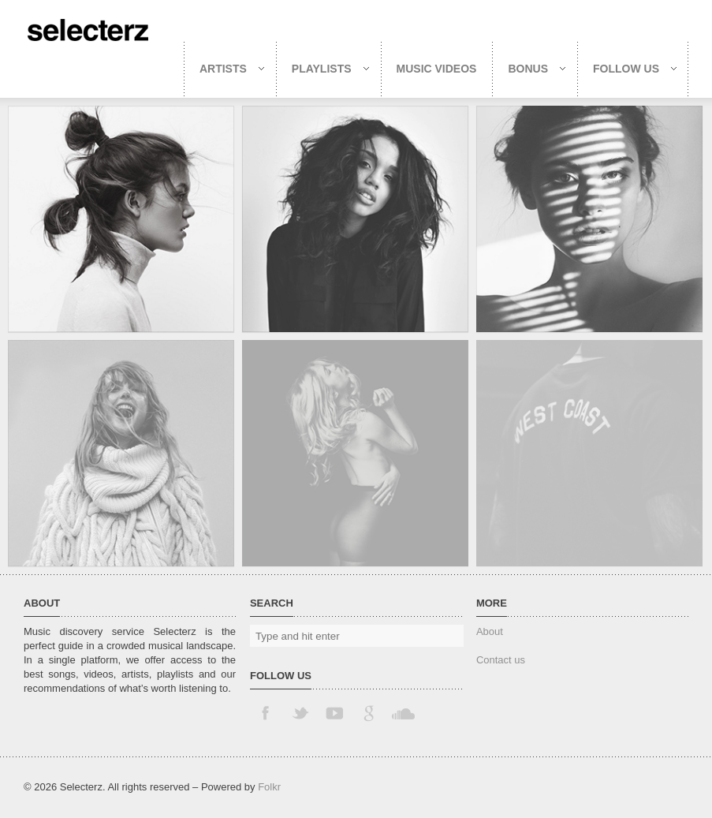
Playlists (322, 68)
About (489, 631)
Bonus (528, 68)
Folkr (269, 787)
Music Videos (437, 68)
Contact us (500, 660)
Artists (224, 68)
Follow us (627, 68)
